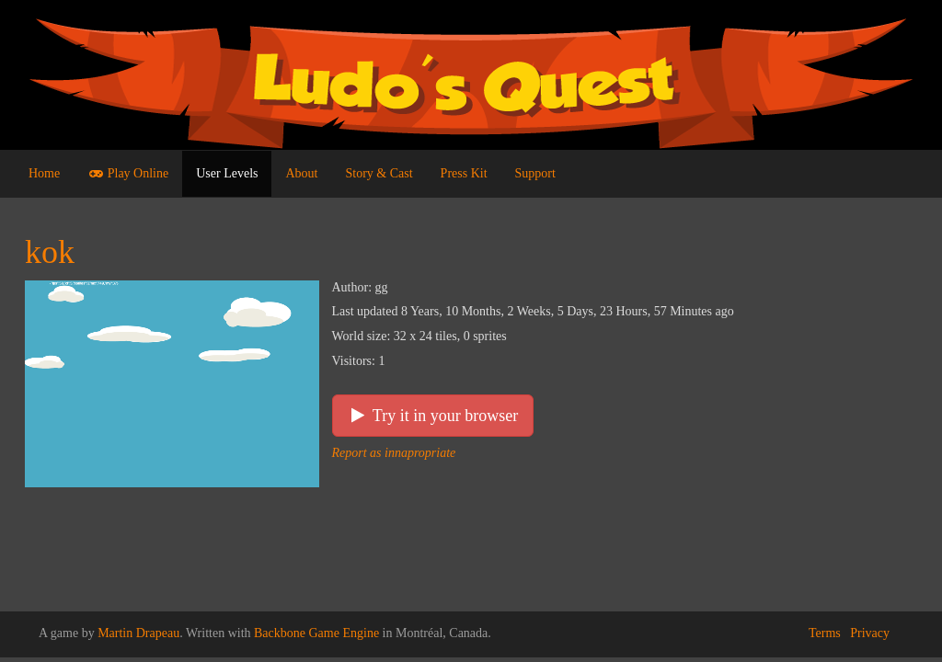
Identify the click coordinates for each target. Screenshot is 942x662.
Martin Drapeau (138, 633)
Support (535, 173)
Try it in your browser (433, 415)
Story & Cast (378, 173)
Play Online (127, 173)
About (301, 173)
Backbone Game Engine (316, 633)
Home (44, 173)
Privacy (870, 633)
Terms (825, 633)
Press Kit (464, 173)
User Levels (227, 173)
